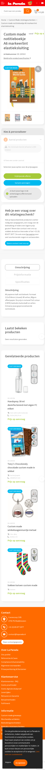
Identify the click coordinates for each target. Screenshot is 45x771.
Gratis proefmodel (8, 685)
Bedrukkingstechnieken (11, 723)
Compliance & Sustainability (12, 662)
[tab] (22, 267)
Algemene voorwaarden (11, 665)
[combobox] (12, 11)
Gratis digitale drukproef (11, 688)
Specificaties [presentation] (22, 281)
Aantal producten (15, 140)
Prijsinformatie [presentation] (22, 274)
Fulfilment (5, 703)
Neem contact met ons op (17, 243)
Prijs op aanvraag (16, 419)
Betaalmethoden (8, 699)
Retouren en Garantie (10, 696)
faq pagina (30, 234)
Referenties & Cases (9, 658)
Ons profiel (5, 654)
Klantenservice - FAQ (9, 681)
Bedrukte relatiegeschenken (12, 726)
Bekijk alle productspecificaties (17, 58)
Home (3, 20)
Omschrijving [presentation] (22, 267)
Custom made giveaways (11, 715)
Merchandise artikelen (10, 719)
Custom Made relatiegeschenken (22, 20)
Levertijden (5, 692)
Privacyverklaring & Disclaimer (13, 669)
